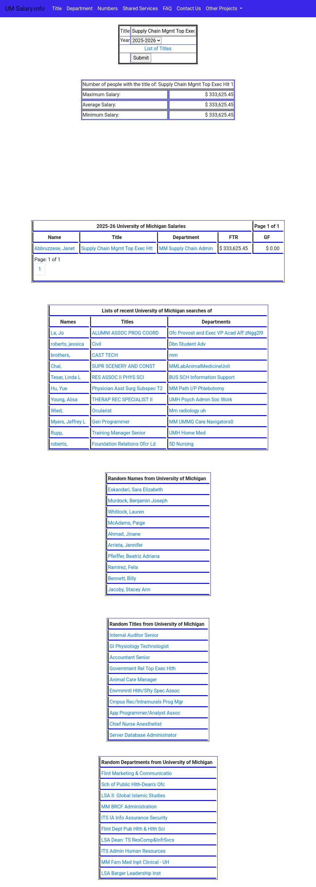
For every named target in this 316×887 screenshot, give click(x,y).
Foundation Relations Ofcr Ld (124, 444)
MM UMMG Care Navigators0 (201, 422)
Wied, (57, 411)
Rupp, (57, 433)
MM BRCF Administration (128, 807)
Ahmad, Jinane (124, 534)
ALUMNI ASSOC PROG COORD (125, 333)
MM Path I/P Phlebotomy (196, 388)
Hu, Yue (59, 388)
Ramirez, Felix (123, 567)
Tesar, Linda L (66, 377)
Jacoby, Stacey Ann (129, 589)
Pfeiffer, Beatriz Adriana (134, 556)
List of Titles (158, 49)
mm (173, 355)
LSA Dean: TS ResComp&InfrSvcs (137, 840)
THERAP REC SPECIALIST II (122, 399)
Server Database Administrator (143, 735)
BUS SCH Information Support (202, 377)
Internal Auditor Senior (134, 635)
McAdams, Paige (126, 523)
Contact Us (189, 8)
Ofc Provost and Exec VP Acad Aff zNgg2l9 (216, 333)
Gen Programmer (110, 422)
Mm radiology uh (187, 411)
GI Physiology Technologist (139, 646)
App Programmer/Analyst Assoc (145, 713)
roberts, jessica (67, 344)
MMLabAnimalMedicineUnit (199, 366)
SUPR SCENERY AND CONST (123, 366)
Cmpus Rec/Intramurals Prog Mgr (146, 702)
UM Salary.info (25, 8)
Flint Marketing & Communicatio (136, 773)
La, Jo (57, 333)
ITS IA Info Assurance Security (134, 818)
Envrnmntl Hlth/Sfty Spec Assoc (145, 691)
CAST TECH (105, 355)
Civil (96, 344)
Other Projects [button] (222, 8)
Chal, (56, 366)
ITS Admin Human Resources (133, 851)
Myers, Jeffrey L (68, 422)
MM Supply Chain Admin (186, 248)
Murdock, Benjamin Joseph (138, 501)
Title (57, 8)
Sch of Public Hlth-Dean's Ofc (133, 784)
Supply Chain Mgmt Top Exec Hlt (116, 248)
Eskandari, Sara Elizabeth (135, 490)
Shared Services (140, 8)
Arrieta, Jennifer (125, 545)
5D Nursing (181, 444)
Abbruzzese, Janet (54, 248)
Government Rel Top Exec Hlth (143, 668)
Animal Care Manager (133, 680)
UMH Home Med (187, 433)
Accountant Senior (130, 657)
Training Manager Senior (119, 433)
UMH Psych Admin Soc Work (200, 399)
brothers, (60, 355)
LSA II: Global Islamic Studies (133, 795)
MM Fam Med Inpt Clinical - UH (135, 862)
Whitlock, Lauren (126, 512)
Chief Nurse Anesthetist (136, 724)
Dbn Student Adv (187, 344)
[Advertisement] (158, 174)
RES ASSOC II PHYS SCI (118, 377)
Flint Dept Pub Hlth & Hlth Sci (133, 829)
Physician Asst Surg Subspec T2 (127, 388)
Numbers (108, 8)
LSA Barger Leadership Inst (131, 873)
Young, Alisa (64, 399)
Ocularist (102, 411)
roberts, (59, 444)
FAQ (167, 8)
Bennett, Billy (122, 578)
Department (80, 8)
